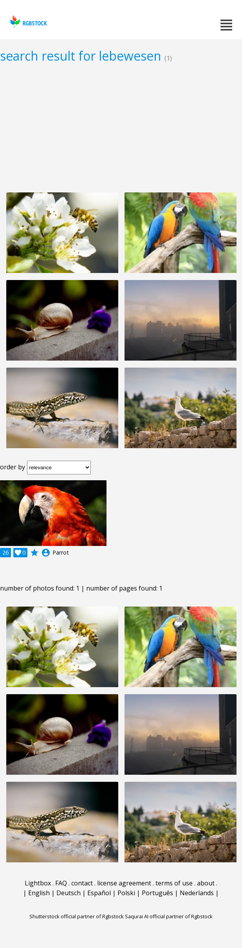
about (206, 883)
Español (99, 893)
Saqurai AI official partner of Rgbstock (169, 916)
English (39, 893)
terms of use (174, 883)
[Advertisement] (121, 127)
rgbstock (27, 21)
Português (157, 893)
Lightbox (38, 883)
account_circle (46, 552)
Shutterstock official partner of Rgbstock (76, 916)
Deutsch (68, 893)
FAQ (61, 883)
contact (82, 883)
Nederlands (197, 893)
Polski (126, 893)
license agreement (124, 883)
